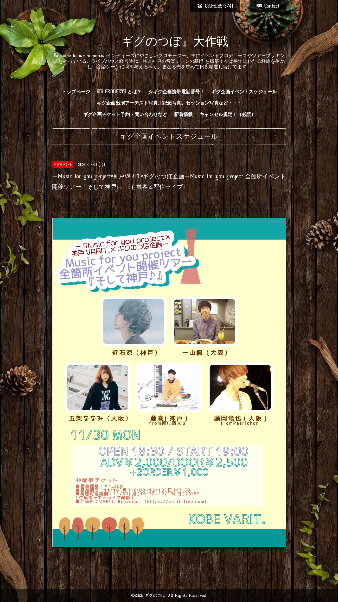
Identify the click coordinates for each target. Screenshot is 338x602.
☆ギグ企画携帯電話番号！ (176, 92)
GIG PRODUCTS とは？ (119, 92)
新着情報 (183, 114)
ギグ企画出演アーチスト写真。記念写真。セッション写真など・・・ (169, 103)
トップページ (76, 92)
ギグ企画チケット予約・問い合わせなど (125, 114)
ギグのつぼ (155, 595)
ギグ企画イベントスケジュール (244, 92)
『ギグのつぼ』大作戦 (169, 41)
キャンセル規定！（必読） (228, 114)
